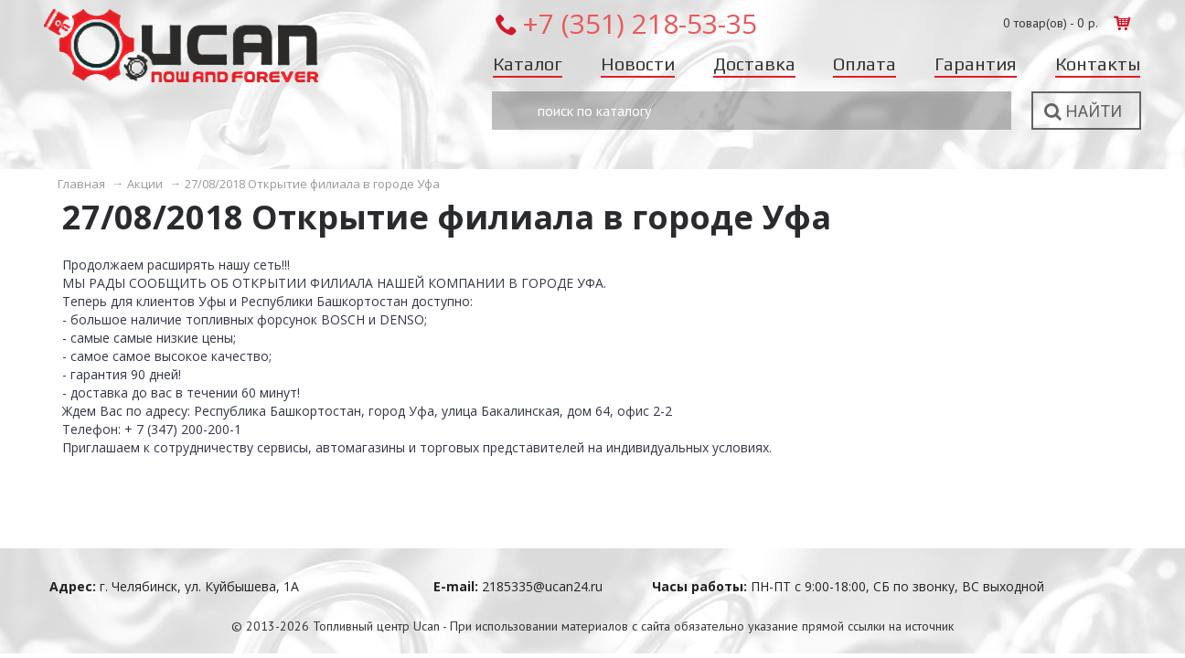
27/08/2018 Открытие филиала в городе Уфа (312, 183)
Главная (81, 183)
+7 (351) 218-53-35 (639, 23)
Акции (145, 183)
